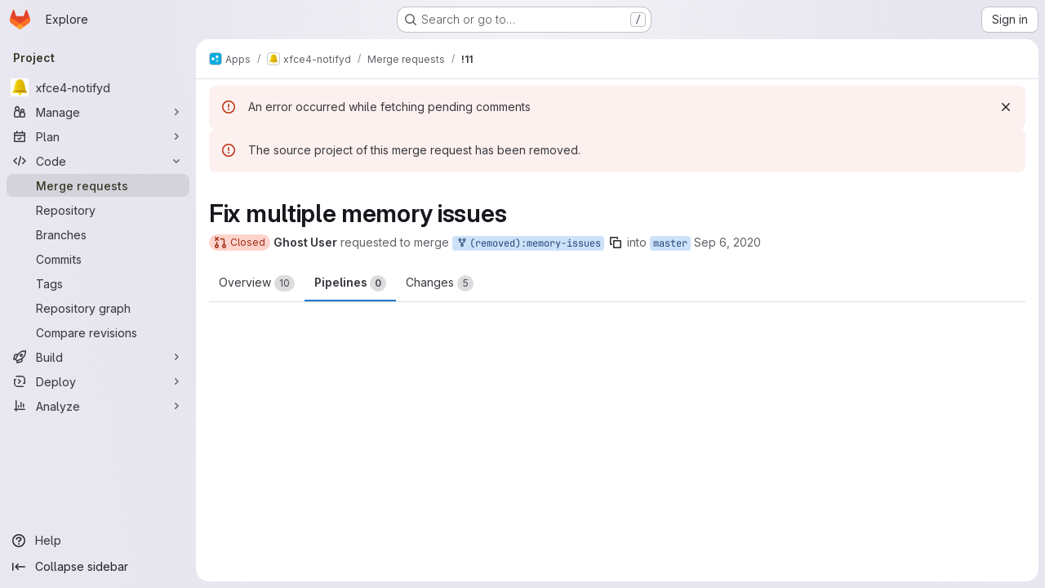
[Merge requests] (98, 185)
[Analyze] (98, 405)
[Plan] (98, 136)
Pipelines (350, 283)
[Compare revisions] (98, 332)
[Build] (98, 356)
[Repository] (98, 209)
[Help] (98, 540)
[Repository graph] (98, 307)
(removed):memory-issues (528, 244)
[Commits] (98, 258)
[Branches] (98, 234)
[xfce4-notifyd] (98, 87)
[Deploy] (98, 381)
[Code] (98, 160)
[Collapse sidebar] (98, 566)
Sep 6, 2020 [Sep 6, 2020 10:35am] (727, 242)
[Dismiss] (1006, 107)
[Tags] (98, 283)
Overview (257, 283)
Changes (440, 283)
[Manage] (98, 111)
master (670, 243)
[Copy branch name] (615, 242)
